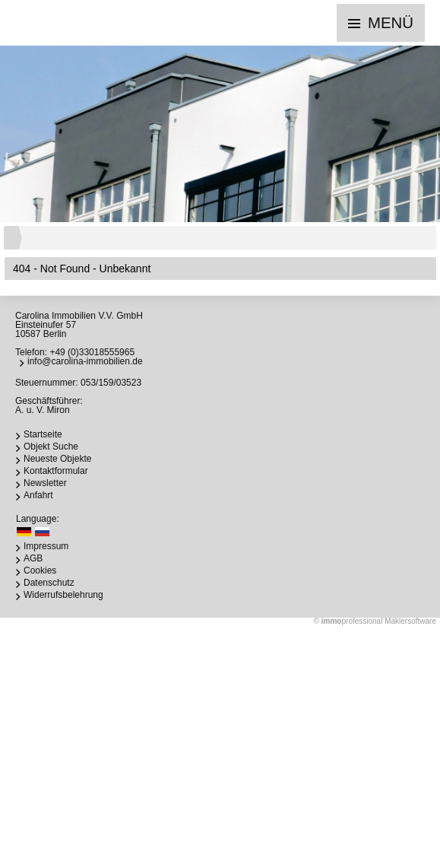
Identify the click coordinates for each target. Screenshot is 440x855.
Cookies (40, 570)
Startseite (43, 434)
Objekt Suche (51, 446)
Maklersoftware (410, 621)
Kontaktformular (56, 471)
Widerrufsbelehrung (63, 595)
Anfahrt (38, 495)
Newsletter (45, 483)
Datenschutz (49, 582)
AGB (33, 558)
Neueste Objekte (57, 458)
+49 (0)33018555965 (92, 352)
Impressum (46, 546)
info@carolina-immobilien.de (85, 361)
